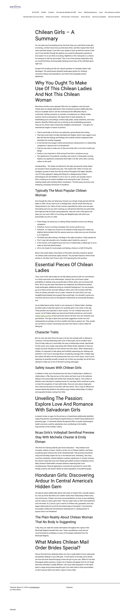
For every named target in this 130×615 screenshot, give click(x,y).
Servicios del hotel (114, 17)
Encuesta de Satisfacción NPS (66, 12)
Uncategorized (34, 587)
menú (101, 12)
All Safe (43, 12)
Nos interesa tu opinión (112, 12)
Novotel (13, 610)
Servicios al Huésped (99, 17)
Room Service (85, 17)
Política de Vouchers (52, 17)
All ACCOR (35, 12)
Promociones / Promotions (70, 17)
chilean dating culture (43, 316)
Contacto (51, 12)
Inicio (80, 12)
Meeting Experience (90, 12)
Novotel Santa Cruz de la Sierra (33, 17)
